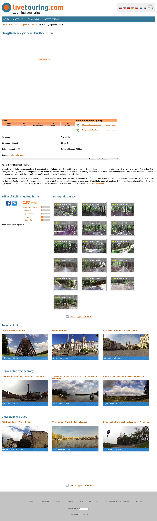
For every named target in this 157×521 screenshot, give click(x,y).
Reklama (45, 501)
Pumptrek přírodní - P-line (90, 130)
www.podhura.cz (98, 183)
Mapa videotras (51, 19)
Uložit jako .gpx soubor (20, 155)
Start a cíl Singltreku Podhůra (91, 125)
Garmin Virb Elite (113, 159)
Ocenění (30, 501)
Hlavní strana (7, 25)
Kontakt (139, 501)
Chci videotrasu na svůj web (117, 501)
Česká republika (22, 25)
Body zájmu (34, 19)
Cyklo (33, 25)
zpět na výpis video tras (80, 316)
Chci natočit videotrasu (89, 501)
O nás (17, 501)
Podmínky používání (64, 501)
